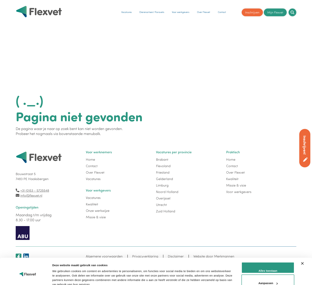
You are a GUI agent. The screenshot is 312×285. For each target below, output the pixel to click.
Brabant (162, 159)
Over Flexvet (203, 11)
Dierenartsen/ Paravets (152, 11)
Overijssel (163, 198)
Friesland (162, 172)
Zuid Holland (165, 211)
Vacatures (126, 11)
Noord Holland (167, 192)
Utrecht (161, 205)
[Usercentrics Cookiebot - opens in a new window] (28, 261)
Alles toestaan (267, 237)
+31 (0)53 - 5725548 (34, 190)
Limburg (162, 185)
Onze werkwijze (97, 211)
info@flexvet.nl (31, 195)
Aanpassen (268, 249)
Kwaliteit (92, 204)
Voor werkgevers (180, 11)
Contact (222, 11)
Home (90, 159)
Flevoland (163, 166)
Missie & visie (96, 217)
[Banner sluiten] (302, 234)
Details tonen (61, 260)
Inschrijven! (304, 144)
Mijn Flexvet (275, 11)
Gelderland (164, 179)
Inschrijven (252, 11)
